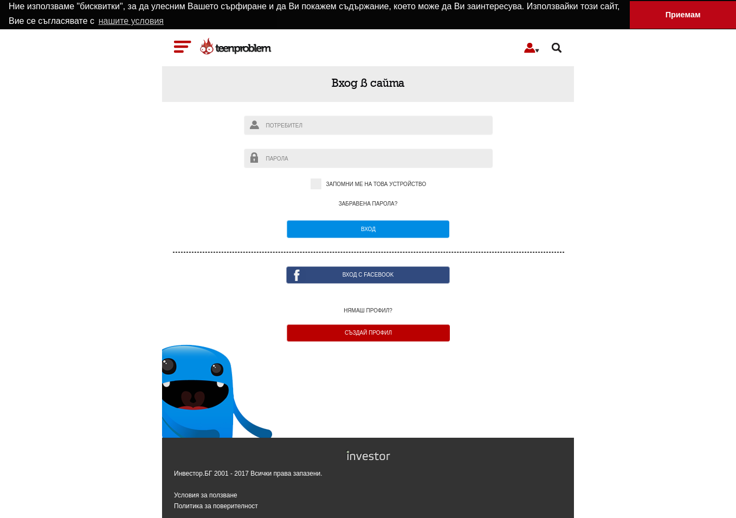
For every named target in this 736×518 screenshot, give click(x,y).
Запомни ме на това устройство (368, 184)
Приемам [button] (683, 14)
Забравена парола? (368, 203)
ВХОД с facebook (368, 274)
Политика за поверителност (216, 505)
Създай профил (368, 332)
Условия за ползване (205, 494)
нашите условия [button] (131, 20)
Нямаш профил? (368, 310)
